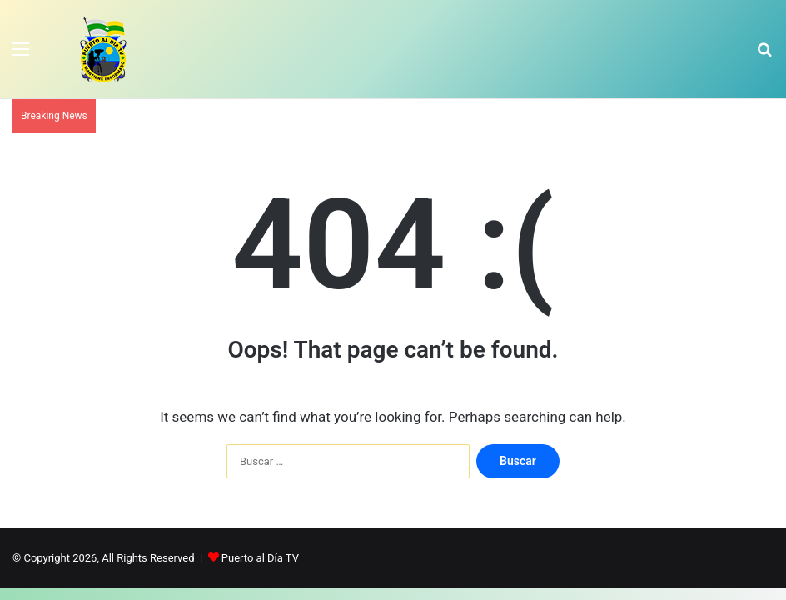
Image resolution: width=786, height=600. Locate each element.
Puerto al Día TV (260, 558)
